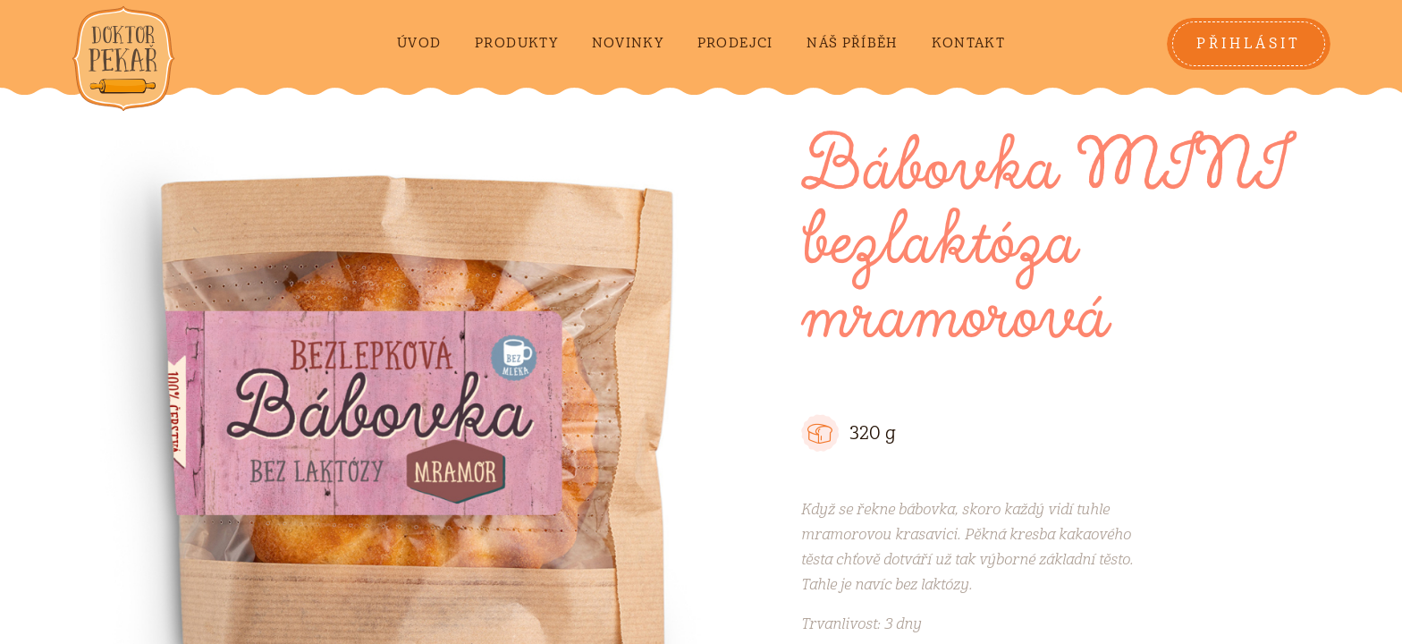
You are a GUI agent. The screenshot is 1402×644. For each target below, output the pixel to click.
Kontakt (968, 43)
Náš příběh (852, 43)
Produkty (516, 43)
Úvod (419, 43)
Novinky (627, 43)
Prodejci (735, 43)
